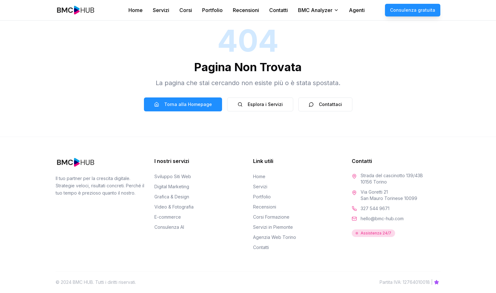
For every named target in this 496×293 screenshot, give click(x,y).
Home (135, 10)
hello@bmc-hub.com (382, 218)
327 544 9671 (375, 208)
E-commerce (167, 217)
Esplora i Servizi (260, 104)
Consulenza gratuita (412, 10)
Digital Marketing (171, 186)
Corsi (185, 10)
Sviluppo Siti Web (172, 176)
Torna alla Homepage (183, 104)
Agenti (357, 10)
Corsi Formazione (271, 217)
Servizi (161, 10)
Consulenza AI (169, 227)
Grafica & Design (171, 196)
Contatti (278, 10)
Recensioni (246, 10)
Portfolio (212, 10)
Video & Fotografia (174, 206)
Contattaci (325, 104)
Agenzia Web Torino (274, 237)
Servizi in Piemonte (273, 227)
